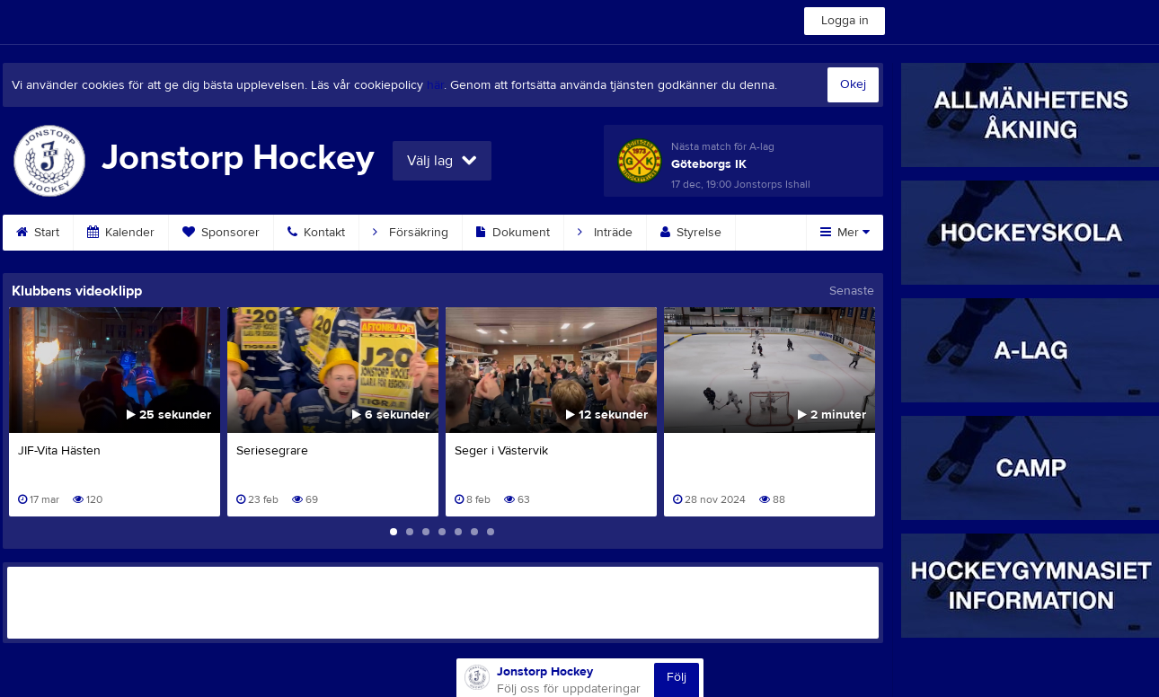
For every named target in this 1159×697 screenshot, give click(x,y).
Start (37, 233)
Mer (845, 233)
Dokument (513, 233)
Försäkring (410, 233)
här (435, 85)
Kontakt (316, 233)
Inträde (605, 233)
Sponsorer (221, 233)
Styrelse (690, 233)
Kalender (121, 233)
